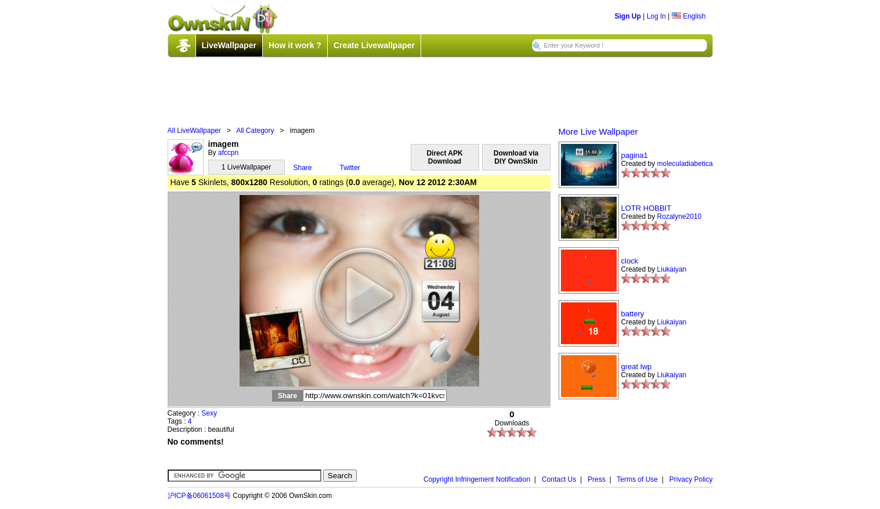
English (689, 16)
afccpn (228, 153)
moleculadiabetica (685, 164)
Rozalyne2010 (679, 216)
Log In (656, 16)
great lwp (636, 366)
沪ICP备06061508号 (199, 496)
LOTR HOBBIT (646, 208)
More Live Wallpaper (598, 131)
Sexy (209, 413)
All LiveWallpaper (194, 131)
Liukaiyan (672, 269)
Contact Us (559, 479)
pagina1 (634, 155)
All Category (255, 131)
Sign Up (628, 16)
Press (597, 479)
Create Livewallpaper (374, 45)
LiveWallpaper (229, 45)
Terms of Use (637, 479)
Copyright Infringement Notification (476, 479)
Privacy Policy (691, 479)
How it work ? (295, 45)
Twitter (350, 168)
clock (630, 261)
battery (632, 313)
